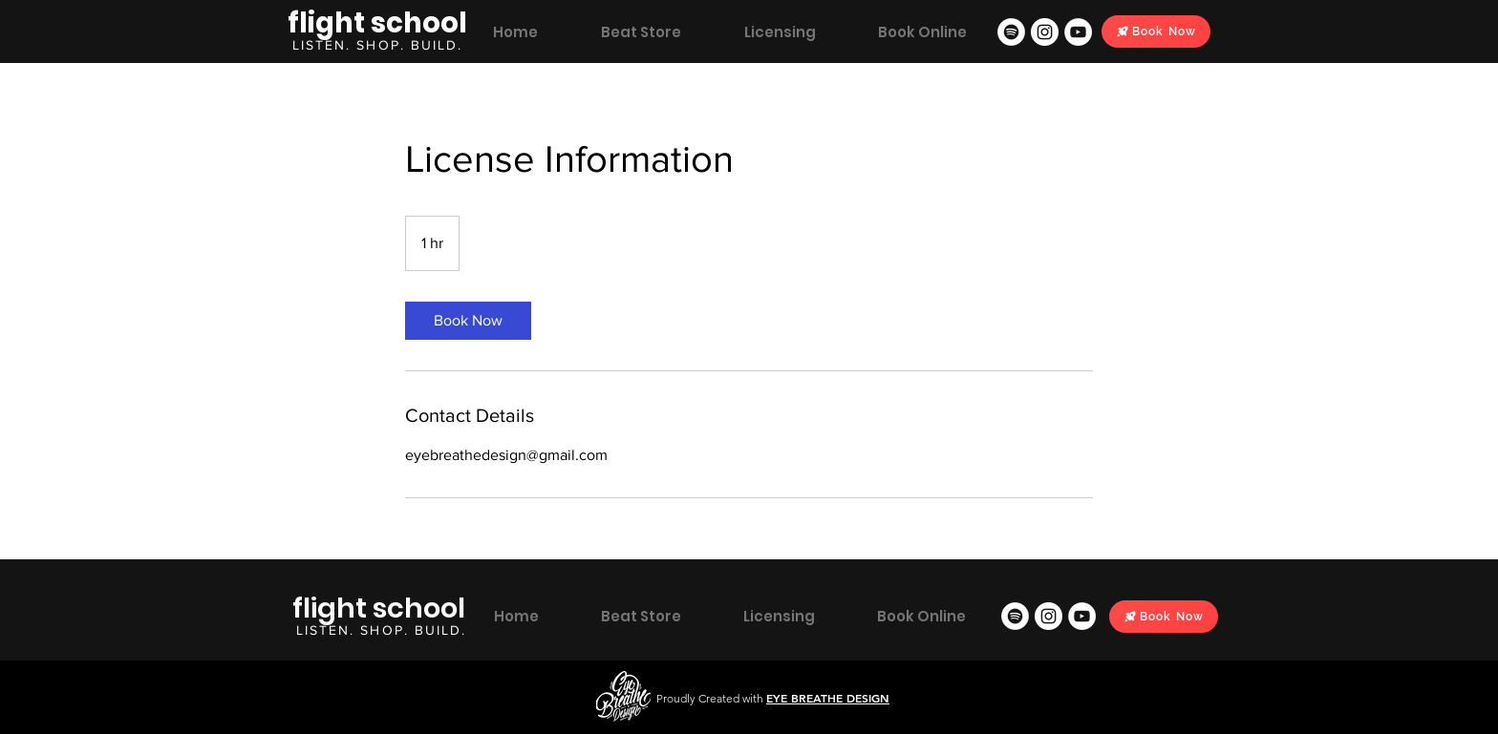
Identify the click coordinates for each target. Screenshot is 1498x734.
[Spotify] (1011, 32)
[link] (468, 321)
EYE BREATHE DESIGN (827, 697)
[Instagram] (1045, 32)
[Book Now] (1156, 31)
